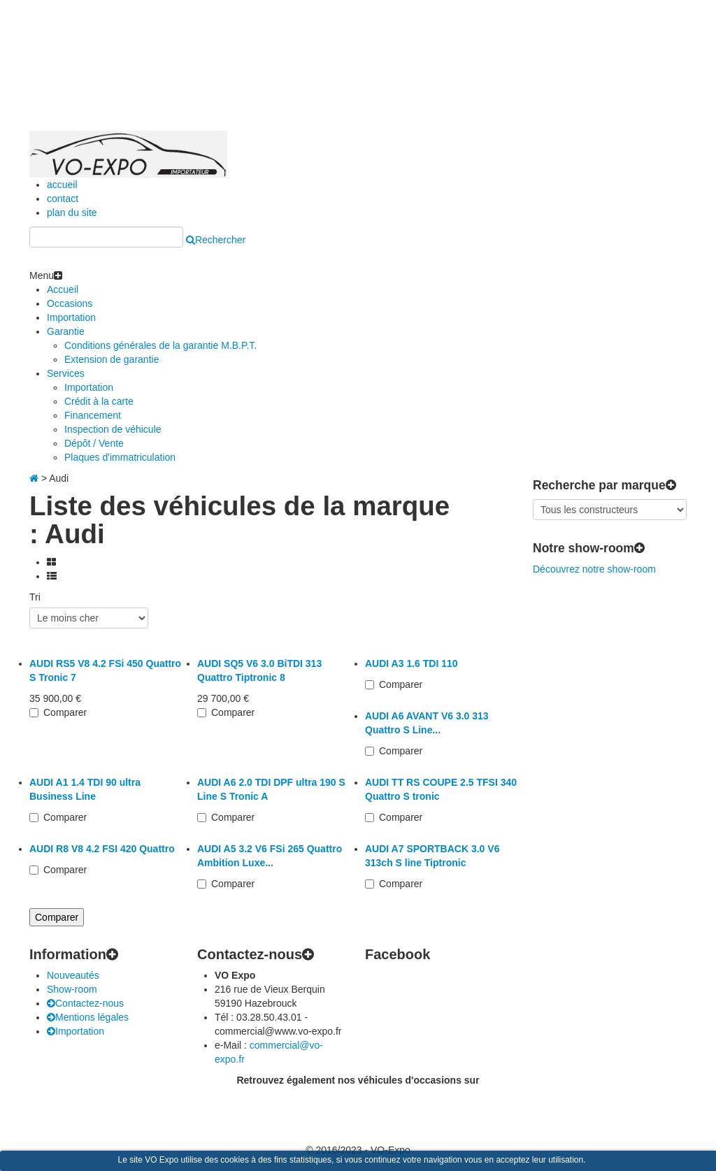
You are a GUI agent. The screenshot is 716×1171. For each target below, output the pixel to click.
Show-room (72, 989)
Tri (35, 597)
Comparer (65, 712)
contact (62, 198)
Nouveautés (73, 975)
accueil (62, 184)
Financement (92, 415)
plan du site (72, 212)
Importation (71, 317)
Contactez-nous (85, 1003)
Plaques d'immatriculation (120, 457)
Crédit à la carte (99, 401)
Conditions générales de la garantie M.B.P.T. (160, 345)
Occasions (69, 303)
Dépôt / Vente (94, 443)
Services (66, 373)
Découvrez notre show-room (594, 569)
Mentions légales (88, 1017)
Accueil (62, 289)
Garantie (66, 331)
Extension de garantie (111, 359)
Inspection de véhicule (113, 429)
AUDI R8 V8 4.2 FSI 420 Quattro (102, 848)
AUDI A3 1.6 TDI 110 (411, 663)
